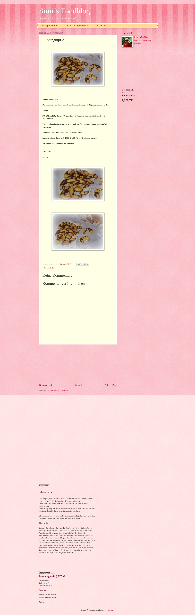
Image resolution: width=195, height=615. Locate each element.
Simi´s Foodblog (64, 11)
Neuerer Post (45, 385)
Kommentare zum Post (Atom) (59, 390)
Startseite (78, 385)
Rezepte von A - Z (51, 25)
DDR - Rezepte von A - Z (79, 25)
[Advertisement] (78, 364)
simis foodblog (142, 37)
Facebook (102, 25)
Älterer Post (111, 385)
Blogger (111, 610)
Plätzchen (51, 268)
